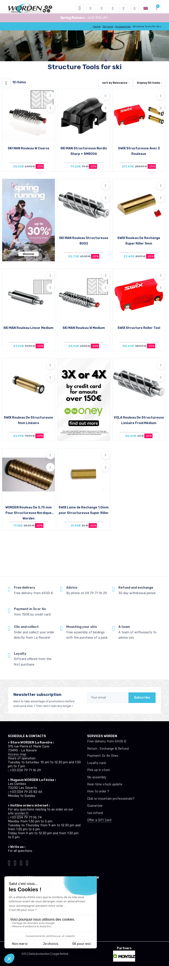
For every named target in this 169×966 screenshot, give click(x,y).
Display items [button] (148, 82)
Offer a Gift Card (99, 820)
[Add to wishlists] (50, 95)
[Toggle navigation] (79, 8)
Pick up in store (98, 770)
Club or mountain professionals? (110, 799)
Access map (17, 754)
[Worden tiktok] (9, 862)
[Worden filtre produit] (6, 82)
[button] (90, 8)
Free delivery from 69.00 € (106, 741)
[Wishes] (112, 8)
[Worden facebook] (21, 862)
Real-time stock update (104, 784)
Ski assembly (96, 777)
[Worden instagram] (15, 862)
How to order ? (98, 791)
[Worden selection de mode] (134, 8)
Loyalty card (96, 763)
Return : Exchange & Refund (108, 749)
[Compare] (50, 108)
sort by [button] (114, 82)
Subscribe (142, 697)
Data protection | (40, 953)
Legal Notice (60, 953)
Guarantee (95, 806)
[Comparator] (123, 8)
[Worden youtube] (27, 862)
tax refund (95, 813)
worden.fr (22, 813)
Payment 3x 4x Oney (102, 756)
